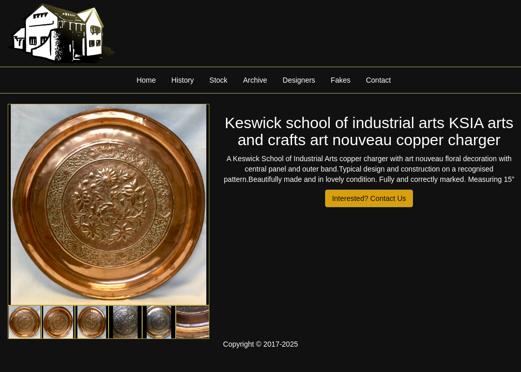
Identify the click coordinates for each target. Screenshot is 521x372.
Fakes (340, 80)
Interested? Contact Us (369, 198)
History (183, 80)
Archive (255, 80)
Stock (218, 80)
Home (146, 80)
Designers (299, 80)
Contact (378, 80)
